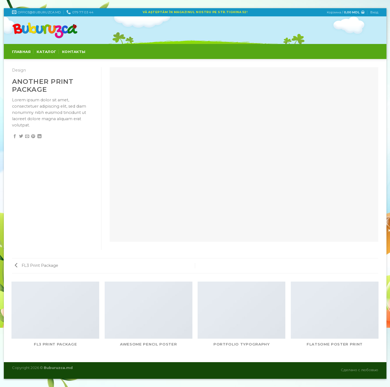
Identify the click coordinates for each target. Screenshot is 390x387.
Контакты (73, 51)
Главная (21, 51)
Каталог (46, 51)
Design (19, 70)
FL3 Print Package (36, 265)
